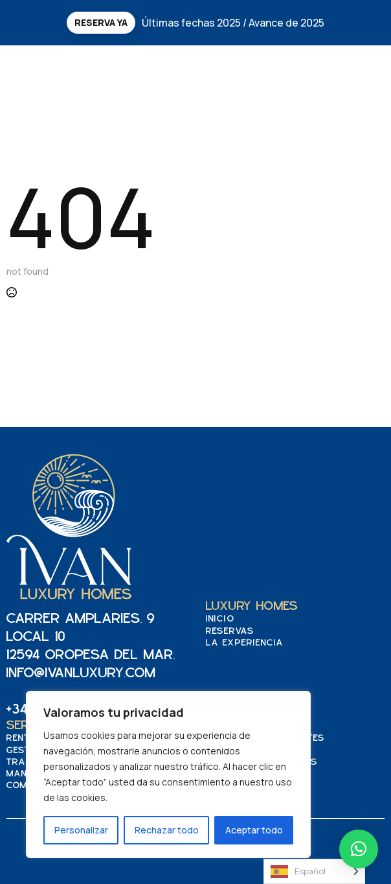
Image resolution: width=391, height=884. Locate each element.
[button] (358, 849)
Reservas (230, 631)
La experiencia (245, 643)
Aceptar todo (254, 830)
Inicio (220, 619)
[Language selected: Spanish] (314, 871)
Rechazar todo (167, 830)
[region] (168, 774)
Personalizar (81, 830)
